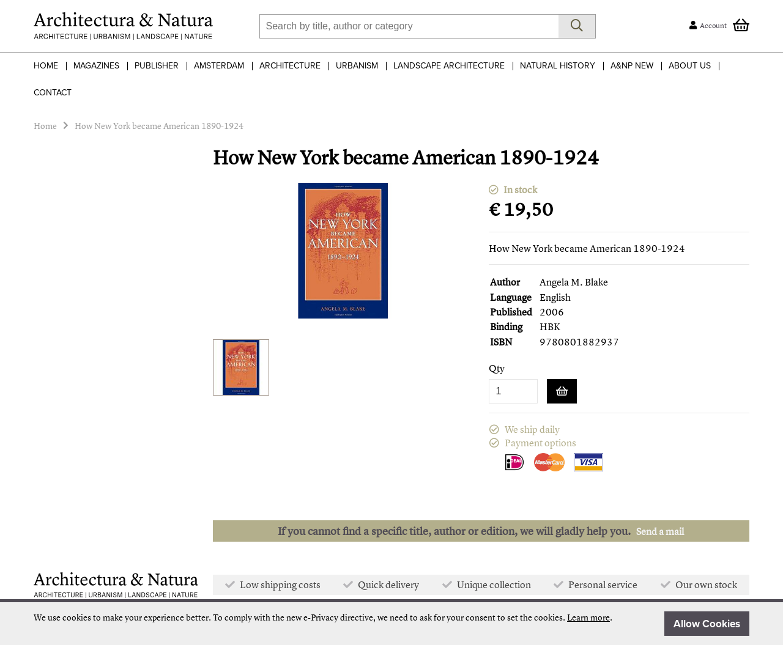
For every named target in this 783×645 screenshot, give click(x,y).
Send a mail (660, 531)
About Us (690, 66)
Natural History (557, 66)
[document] (391, 623)
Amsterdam (219, 66)
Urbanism (357, 66)
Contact (53, 92)
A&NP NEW (631, 66)
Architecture (290, 66)
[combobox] (408, 26)
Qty (497, 368)
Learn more (588, 617)
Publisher (157, 66)
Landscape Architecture (449, 66)
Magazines (96, 66)
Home (46, 66)
